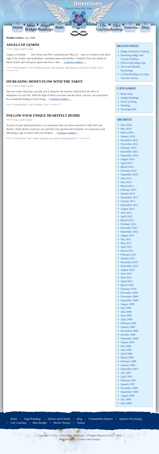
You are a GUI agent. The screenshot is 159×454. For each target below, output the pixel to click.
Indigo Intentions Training (135, 51)
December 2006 (129, 388)
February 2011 (128, 254)
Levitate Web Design (88, 439)
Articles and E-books (58, 418)
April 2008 (126, 353)
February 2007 (128, 380)
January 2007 (128, 384)
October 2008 (128, 334)
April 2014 (126, 163)
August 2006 (127, 395)
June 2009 (126, 311)
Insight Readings (20, 67)
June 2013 (126, 178)
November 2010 (129, 266)
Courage (36, 138)
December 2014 (129, 151)
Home (18, 27)
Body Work (127, 93)
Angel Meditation (57, 67)
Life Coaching (103, 27)
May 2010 (126, 277)
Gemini (100, 67)
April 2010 (126, 281)
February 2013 (128, 189)
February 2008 (128, 361)
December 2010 (129, 262)
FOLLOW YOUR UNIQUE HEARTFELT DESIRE (43, 115)
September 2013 (129, 174)
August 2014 (127, 159)
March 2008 (127, 357)
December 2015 (129, 140)
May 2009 (126, 315)
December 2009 (129, 292)
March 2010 (127, 285)
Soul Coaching (19, 138)
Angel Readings (45, 27)
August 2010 (127, 269)
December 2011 (129, 227)
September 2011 (129, 231)
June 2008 (126, 349)
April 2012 (126, 216)
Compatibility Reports (101, 418)
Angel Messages (71, 67)
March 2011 (127, 250)
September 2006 (129, 391)
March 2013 (127, 185)
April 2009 (126, 319)
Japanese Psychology (130, 418)
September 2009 (129, 300)
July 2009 (126, 307)
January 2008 (128, 365)
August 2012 (127, 208)
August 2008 (127, 342)
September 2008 (129, 338)
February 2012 (128, 224)
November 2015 (129, 144)
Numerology (131, 27)
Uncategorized (128, 109)
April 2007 (126, 376)
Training (125, 105)
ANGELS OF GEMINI (22, 45)
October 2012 (128, 201)
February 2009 (128, 323)
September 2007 (129, 368)
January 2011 (128, 258)
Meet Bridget (31, 27)
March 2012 (127, 220)
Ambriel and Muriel (41, 67)
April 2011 (126, 246)
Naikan (81, 422)
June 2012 (126, 212)
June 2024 (126, 124)
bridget (30, 49)
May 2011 (126, 243)
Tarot (46, 104)
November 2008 (129, 330)
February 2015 (128, 147)
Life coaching (54, 138)
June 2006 (126, 403)
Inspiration (44, 138)
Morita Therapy (61, 422)
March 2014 (127, 166)
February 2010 (128, 288)
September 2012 (129, 205)
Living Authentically (69, 138)
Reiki (59, 27)
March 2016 (127, 132)
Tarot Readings (117, 27)
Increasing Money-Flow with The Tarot (44, 81)
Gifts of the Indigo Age (133, 62)
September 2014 (129, 155)
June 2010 (126, 273)
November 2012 (129, 197)
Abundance (38, 104)
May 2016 (126, 128)
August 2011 (127, 235)
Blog (145, 27)
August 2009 (127, 304)
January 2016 (128, 136)
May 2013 (126, 182)
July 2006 (126, 399)
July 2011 (126, 239)
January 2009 (128, 327)
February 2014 (128, 170)
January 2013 (128, 193)
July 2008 (126, 346)
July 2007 (126, 372)
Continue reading (75, 62)
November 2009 (129, 296)
